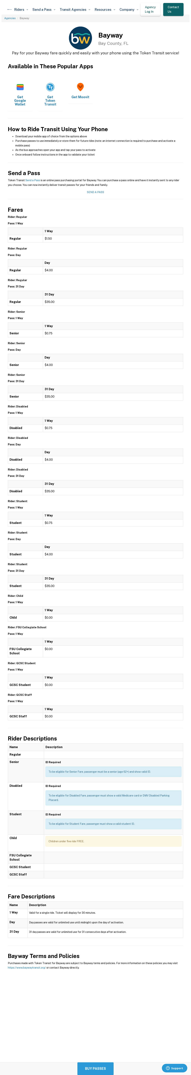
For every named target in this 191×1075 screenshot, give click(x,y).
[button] (21, 9)
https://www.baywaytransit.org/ (27, 967)
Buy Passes (95, 1069)
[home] (9, 9)
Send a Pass (32, 180)
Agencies (10, 18)
